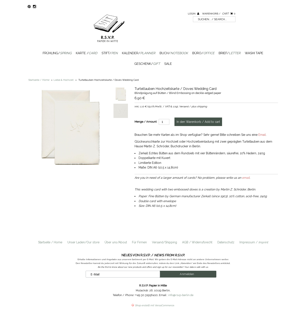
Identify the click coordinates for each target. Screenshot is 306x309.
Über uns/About (116, 242)
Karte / (86, 53)
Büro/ (203, 53)
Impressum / (253, 242)
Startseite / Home (50, 242)
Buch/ (174, 53)
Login (193, 13)
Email (262, 134)
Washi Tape (254, 53)
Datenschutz (225, 242)
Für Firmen (139, 242)
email (246, 177)
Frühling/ (57, 53)
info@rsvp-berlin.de (180, 295)
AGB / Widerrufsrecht (197, 242)
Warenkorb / (218, 13)
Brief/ (230, 53)
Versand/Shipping (164, 242)
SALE (168, 64)
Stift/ (110, 53)
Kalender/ (138, 53)
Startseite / (38, 79)
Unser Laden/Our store (83, 242)
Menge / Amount (146, 121)
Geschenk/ (147, 64)
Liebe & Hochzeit (64, 79)
